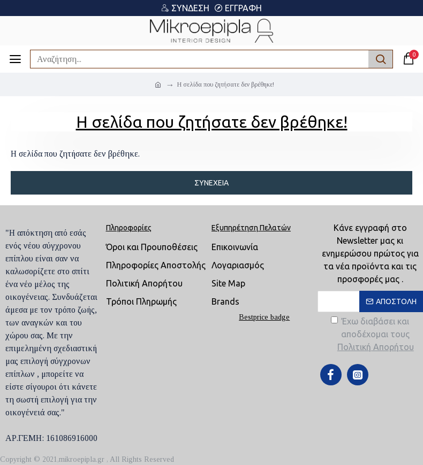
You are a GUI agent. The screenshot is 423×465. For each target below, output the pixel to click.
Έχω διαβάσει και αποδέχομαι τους (373, 334)
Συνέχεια (211, 183)
